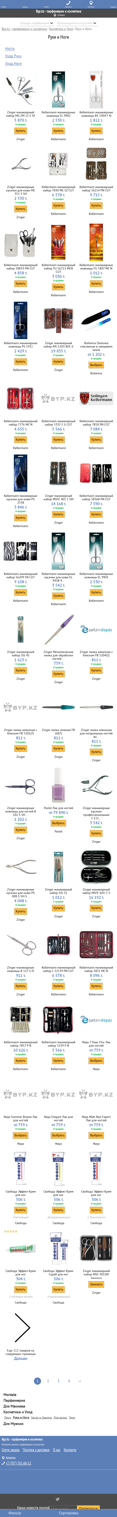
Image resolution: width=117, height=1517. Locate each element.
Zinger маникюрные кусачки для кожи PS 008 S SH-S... (20, 893)
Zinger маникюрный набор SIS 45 (20, 653)
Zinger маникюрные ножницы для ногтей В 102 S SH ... (20, 811)
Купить (20, 131)
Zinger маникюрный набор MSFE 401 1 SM (58, 497)
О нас (56, 1450)
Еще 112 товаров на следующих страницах (21, 1352)
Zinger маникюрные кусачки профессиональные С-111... (96, 813)
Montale (9, 1395)
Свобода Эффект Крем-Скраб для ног (58, 1272)
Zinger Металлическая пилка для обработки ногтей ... (58, 655)
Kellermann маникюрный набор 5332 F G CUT (58, 422)
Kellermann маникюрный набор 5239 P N (58, 1044)
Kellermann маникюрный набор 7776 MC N (20, 422)
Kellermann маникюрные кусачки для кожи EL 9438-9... (58, 577)
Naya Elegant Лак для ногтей (58, 1118)
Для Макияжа (14, 1406)
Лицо (7, 1417)
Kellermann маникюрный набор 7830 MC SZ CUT (58, 188)
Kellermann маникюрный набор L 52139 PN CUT (58, 969)
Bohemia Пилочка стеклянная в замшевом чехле (96, 346)
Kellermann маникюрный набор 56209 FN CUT (20, 575)
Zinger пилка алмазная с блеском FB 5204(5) (96, 653)
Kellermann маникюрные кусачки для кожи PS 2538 (20, 499)
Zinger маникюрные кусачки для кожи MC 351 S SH (20, 190)
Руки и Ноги (21, 1417)
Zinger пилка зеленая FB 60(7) (58, 731)
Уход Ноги (13, 63)
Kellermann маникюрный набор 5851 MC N (96, 969)
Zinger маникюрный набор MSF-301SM (96, 1272)
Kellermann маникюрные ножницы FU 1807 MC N (96, 266)
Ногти (10, 48)
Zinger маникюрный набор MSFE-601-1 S (96, 891)
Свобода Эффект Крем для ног (21, 1193)
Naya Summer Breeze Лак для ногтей (20, 1118)
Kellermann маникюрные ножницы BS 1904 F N (96, 114)
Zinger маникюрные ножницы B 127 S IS (20, 969)
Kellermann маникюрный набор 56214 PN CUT (96, 188)
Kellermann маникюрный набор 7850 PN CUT (96, 422)
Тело (72, 1417)
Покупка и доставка (36, 1450)
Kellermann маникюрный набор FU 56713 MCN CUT (58, 268)
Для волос (60, 1417)
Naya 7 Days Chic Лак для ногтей (96, 1044)
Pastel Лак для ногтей (58, 808)
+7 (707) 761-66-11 (18, 1463)
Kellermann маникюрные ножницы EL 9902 (58, 114)
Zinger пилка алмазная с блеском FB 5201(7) (20, 731)
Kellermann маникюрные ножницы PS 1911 (20, 344)
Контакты (70, 1450)
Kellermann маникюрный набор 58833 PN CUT (20, 266)
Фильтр (14, 1513)
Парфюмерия (14, 1401)
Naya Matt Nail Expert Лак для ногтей (96, 1118)
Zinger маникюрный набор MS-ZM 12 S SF (20, 114)
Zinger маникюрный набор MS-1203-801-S (58, 344)
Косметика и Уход (17, 1412)
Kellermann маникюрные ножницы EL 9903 (96, 575)
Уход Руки (13, 56)
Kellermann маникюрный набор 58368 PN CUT (96, 497)
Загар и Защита (41, 1417)
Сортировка (69, 1513)
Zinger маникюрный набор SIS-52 (58, 891)
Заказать (96, 1284)
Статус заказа (11, 1450)
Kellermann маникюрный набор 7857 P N (20, 1044)
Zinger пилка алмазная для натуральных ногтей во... (96, 733)
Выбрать (96, 365)
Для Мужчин (13, 1424)
